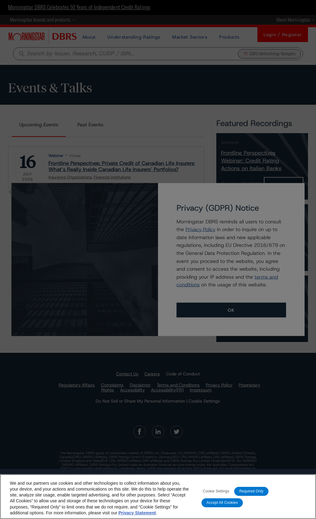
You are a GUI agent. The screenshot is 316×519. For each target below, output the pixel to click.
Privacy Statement (137, 512)
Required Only (251, 491)
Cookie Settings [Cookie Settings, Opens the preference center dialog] (216, 491)
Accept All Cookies (222, 502)
